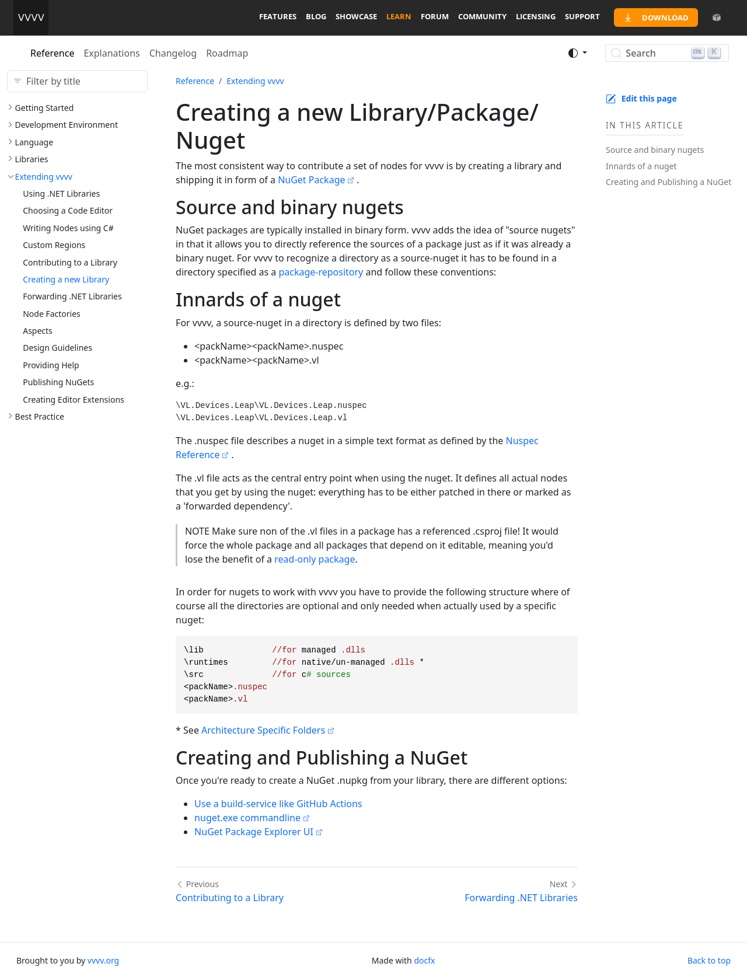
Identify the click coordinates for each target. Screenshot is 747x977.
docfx (424, 960)
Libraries (31, 159)
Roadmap (227, 53)
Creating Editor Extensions (73, 399)
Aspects (38, 330)
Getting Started (44, 107)
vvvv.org (103, 960)
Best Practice (39, 416)
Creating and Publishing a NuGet (668, 181)
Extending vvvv (43, 176)
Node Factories (52, 313)
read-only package (314, 559)
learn (398, 16)
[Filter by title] (77, 81)
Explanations (111, 53)
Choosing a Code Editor (68, 210)
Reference (52, 53)
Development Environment (66, 124)
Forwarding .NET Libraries (72, 296)
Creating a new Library (66, 279)
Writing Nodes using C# (68, 227)
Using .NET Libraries (61, 193)
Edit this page (649, 98)
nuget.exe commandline (247, 817)
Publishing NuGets (58, 382)
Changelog (173, 53)
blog (316, 16)
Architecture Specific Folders (263, 730)
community (482, 16)
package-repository (320, 272)
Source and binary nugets (655, 149)
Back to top (709, 960)
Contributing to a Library (70, 262)
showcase (356, 16)
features (277, 16)
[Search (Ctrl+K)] (666, 53)
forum (435, 16)
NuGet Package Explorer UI (253, 831)
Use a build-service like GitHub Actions (278, 803)
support (582, 16)
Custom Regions (54, 244)
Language (34, 142)
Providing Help (51, 365)
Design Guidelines (57, 347)
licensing (536, 16)
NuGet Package (311, 179)
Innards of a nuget (641, 166)
